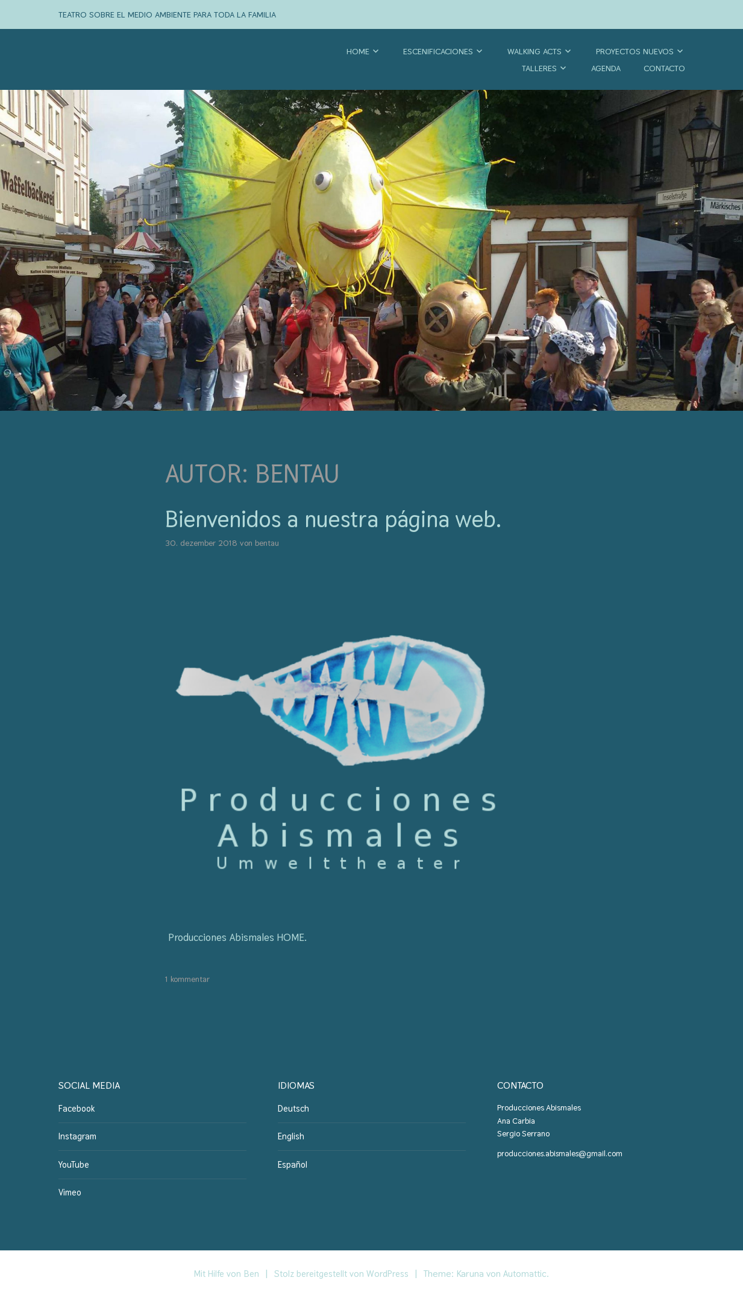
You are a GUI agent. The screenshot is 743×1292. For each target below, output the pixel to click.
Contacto (664, 68)
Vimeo (69, 1187)
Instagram (76, 1134)
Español (291, 1161)
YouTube (72, 1161)
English (290, 1134)
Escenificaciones (438, 51)
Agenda (606, 68)
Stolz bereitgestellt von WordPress (342, 1268)
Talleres (539, 68)
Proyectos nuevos (635, 51)
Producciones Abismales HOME (240, 937)
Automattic (530, 1268)
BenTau (267, 542)
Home (357, 51)
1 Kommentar (187, 979)
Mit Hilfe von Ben (223, 1268)
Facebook (74, 1107)
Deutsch (292, 1107)
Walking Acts (534, 51)
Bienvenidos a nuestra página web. (352, 518)
